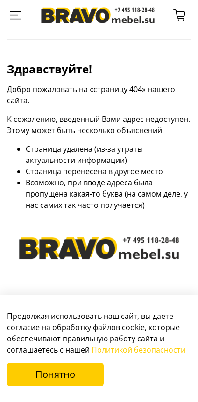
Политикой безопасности (138, 350)
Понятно (55, 374)
